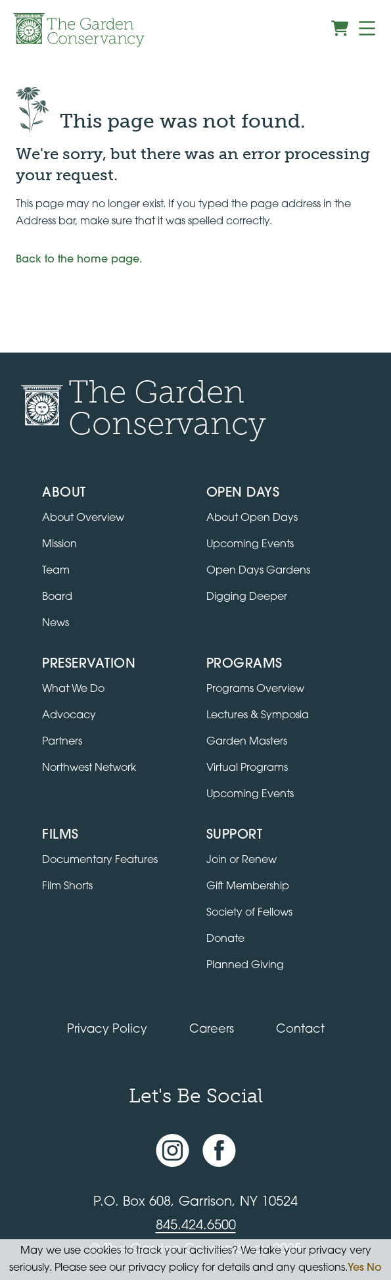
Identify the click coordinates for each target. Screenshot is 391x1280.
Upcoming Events (250, 794)
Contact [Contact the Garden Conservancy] (300, 1029)
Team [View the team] (56, 571)
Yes (356, 1268)
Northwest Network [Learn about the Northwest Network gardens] (89, 768)
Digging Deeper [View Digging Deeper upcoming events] (246, 597)
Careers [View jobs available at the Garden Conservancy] (211, 1029)
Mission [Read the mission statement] (59, 544)
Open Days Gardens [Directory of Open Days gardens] (258, 571)
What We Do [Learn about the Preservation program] (73, 689)
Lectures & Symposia (257, 715)
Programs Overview (255, 689)
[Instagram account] (172, 1150)
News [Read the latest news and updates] (55, 623)
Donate (225, 939)
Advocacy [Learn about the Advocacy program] (69, 715)
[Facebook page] (219, 1150)
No (374, 1268)
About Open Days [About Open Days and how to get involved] (252, 518)
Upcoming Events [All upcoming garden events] (250, 544)
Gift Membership (247, 886)
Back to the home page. (79, 260)
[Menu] (367, 28)
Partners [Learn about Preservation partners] (62, 742)
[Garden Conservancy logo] (79, 30)
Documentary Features (100, 860)
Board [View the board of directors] (57, 597)
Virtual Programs (247, 768)
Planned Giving (245, 965)
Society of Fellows (249, 913)
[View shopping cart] (339, 28)
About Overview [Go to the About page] (83, 518)
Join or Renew (241, 860)
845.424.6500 (196, 1226)
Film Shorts (67, 886)
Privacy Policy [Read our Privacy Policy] (107, 1029)
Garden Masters (246, 742)
